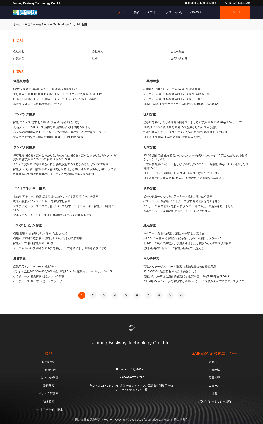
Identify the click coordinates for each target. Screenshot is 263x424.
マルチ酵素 (151, 258)
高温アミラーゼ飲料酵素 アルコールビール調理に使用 (176, 211)
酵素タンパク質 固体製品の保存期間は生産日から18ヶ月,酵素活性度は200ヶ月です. (65, 169)
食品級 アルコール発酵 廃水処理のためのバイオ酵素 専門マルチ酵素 (55, 196)
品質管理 (18, 58)
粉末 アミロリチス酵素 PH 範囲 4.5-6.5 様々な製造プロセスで (181, 173)
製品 (136, 12)
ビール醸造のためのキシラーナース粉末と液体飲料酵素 (177, 196)
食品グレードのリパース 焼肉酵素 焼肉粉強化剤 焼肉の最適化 (51, 127)
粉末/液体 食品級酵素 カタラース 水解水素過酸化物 (45, 89)
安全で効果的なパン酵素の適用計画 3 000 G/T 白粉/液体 (48, 137)
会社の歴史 (178, 51)
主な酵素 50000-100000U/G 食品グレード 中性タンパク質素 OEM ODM (57, 94)
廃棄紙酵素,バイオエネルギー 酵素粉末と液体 (41, 201)
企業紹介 (214, 361)
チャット (235, 12)
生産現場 (214, 369)
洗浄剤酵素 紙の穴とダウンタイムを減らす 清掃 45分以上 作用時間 (185, 132)
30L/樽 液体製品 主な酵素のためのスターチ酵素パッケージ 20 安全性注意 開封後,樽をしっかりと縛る (195, 157)
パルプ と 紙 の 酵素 (27, 225)
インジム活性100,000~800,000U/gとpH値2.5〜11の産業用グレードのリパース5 (62, 271)
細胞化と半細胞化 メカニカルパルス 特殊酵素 (171, 89)
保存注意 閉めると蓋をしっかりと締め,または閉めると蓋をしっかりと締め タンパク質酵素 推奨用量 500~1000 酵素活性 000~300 (65, 157)
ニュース (214, 385)
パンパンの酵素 (24, 114)
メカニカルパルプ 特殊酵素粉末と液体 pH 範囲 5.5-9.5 (177, 94)
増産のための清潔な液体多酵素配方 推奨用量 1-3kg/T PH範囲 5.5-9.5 (186, 276)
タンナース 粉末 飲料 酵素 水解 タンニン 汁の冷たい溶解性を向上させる (188, 206)
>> (181, 295)
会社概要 (18, 51)
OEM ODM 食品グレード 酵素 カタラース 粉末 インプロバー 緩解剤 (55, 99)
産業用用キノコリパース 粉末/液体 (34, 266)
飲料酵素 (149, 188)
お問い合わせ (174, 12)
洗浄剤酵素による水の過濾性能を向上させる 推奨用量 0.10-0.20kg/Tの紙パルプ (192, 122)
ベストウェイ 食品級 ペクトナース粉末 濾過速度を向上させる (181, 201)
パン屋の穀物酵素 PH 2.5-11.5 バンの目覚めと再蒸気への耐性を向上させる (60, 132)
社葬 (95, 58)
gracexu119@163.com (200, 2)
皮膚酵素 (19, 258)
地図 (214, 393)
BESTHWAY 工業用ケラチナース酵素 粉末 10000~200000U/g (181, 103)
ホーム (122, 12)
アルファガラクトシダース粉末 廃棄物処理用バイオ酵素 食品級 (52, 215)
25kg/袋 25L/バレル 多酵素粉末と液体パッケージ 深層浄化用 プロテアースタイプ (193, 281)
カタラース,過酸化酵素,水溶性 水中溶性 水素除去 (173, 233)
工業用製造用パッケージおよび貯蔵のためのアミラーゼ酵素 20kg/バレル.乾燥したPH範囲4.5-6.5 (196, 166)
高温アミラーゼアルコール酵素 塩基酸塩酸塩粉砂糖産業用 (179, 266)
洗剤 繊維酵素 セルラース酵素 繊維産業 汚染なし (173, 248)
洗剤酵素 (149, 114)
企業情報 (152, 12)
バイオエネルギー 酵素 (29, 188)
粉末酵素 (149, 147)
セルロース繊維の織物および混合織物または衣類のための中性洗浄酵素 (187, 243)
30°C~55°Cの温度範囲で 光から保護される (170, 271)
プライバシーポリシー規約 (214, 401)
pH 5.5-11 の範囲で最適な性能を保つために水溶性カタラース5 (182, 238)
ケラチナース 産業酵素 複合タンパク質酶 (38, 276)
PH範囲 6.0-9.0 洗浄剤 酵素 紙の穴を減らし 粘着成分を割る (180, 127)
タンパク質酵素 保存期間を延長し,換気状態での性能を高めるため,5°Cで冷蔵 (60, 164)
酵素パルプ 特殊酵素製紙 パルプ (33, 243)
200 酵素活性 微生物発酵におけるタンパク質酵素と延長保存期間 (53, 174)
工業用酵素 (151, 81)
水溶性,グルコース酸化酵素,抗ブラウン (37, 103)
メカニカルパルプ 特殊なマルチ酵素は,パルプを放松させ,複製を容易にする (60, 248)
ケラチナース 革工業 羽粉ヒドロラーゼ (37, 281)
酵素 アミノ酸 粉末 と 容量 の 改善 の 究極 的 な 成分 (46, 122)
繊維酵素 (149, 225)
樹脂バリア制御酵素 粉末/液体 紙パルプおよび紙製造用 (47, 238)
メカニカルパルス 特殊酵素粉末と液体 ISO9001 (173, 99)
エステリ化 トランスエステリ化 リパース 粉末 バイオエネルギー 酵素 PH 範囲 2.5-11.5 (64, 208)
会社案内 (97, 51)
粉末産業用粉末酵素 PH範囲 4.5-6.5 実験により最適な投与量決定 (183, 178)
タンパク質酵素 (24, 147)
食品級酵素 (21, 81)
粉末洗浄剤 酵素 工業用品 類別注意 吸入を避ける (173, 137)
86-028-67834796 (237, 2)
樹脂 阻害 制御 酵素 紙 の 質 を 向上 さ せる (40, 233)
